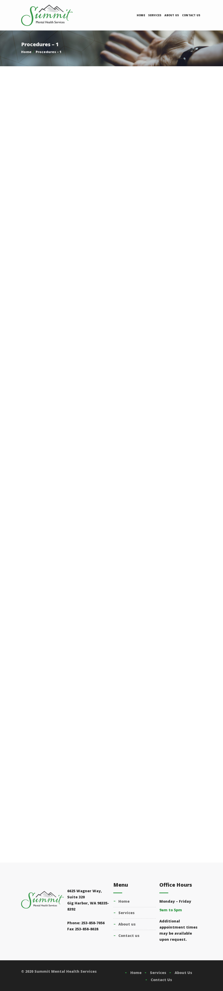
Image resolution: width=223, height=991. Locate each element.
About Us (171, 15)
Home (141, 15)
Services (155, 15)
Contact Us (191, 15)
